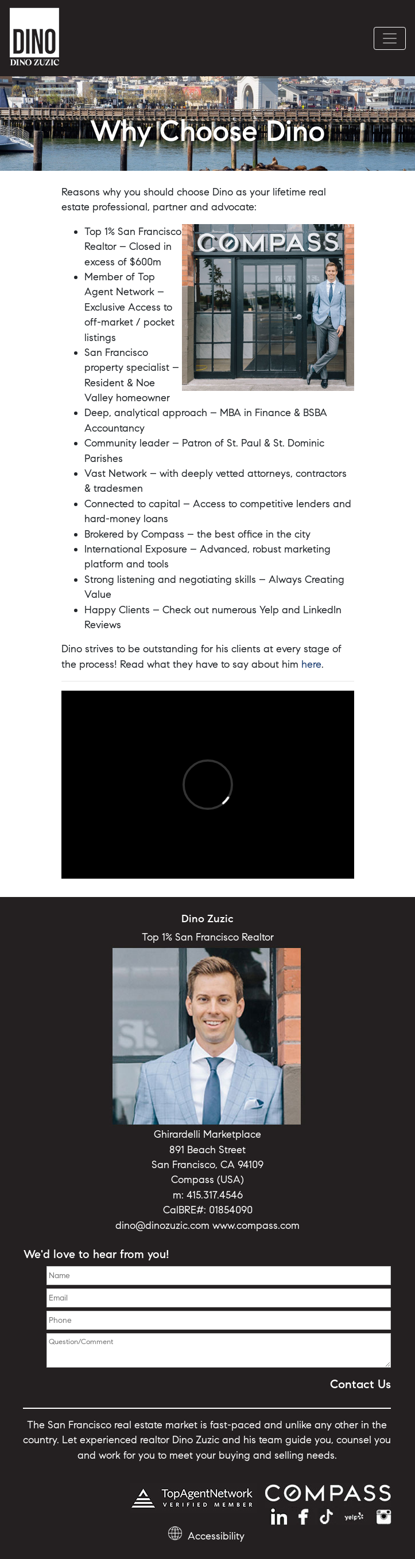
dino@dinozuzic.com (162, 1225)
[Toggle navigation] (390, 38)
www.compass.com (256, 1225)
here (311, 664)
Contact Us (360, 1384)
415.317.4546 (215, 1195)
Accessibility (216, 1536)
